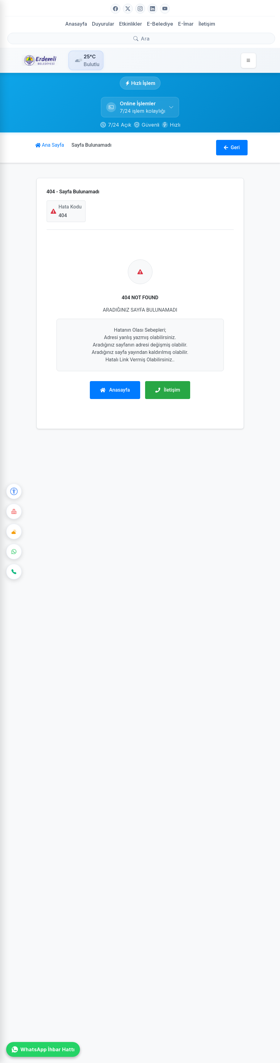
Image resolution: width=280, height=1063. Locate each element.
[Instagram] (140, 9)
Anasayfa (76, 24)
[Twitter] (128, 9)
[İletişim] (14, 571)
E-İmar (186, 24)
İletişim (207, 24)
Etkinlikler (130, 24)
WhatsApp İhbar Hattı (43, 1049)
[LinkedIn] (152, 9)
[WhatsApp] (14, 551)
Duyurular (103, 24)
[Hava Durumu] (14, 531)
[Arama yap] (141, 38)
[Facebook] (115, 9)
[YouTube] (165, 9)
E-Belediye (160, 24)
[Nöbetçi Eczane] (14, 511)
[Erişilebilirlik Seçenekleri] (14, 491)
